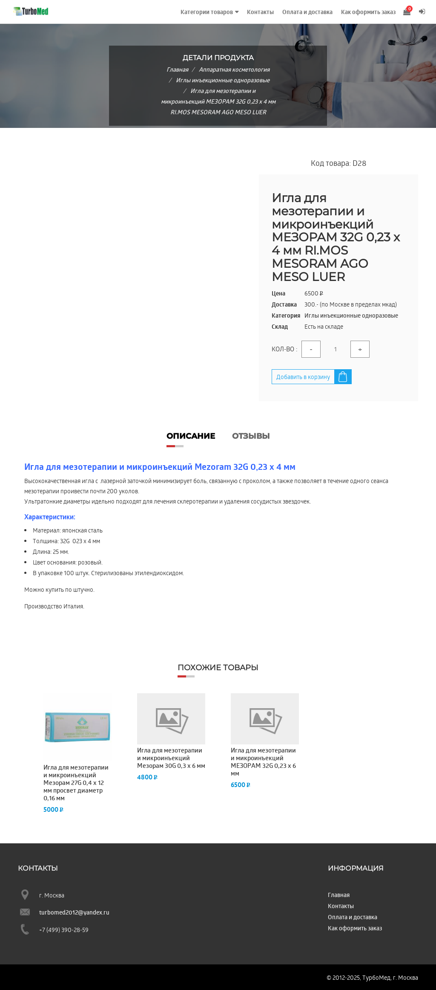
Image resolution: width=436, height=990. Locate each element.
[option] (77, 753)
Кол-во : (284, 348)
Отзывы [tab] (251, 436)
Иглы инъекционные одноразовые (223, 80)
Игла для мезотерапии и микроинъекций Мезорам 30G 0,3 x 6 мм (171, 758)
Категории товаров (207, 12)
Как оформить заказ (368, 12)
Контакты (260, 12)
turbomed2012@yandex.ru (74, 912)
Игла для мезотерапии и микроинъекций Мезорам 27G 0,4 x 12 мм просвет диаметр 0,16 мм (76, 783)
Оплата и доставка (307, 12)
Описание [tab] (190, 436)
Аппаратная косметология (234, 69)
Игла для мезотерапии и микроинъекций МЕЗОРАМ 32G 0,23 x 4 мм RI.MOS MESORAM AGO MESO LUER (218, 101)
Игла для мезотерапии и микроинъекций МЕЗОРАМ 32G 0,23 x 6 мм (263, 762)
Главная (177, 69)
